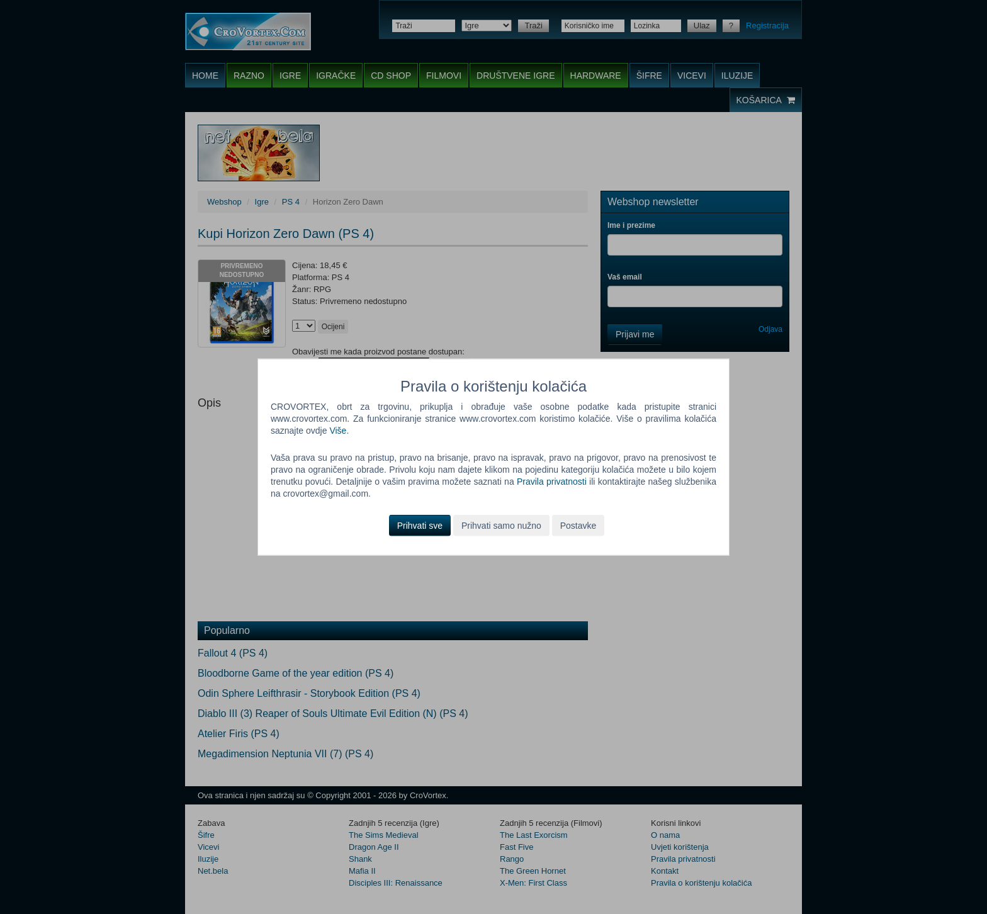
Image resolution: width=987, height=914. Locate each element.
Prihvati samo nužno (501, 525)
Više (337, 431)
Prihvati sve (420, 525)
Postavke (578, 525)
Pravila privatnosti (552, 482)
